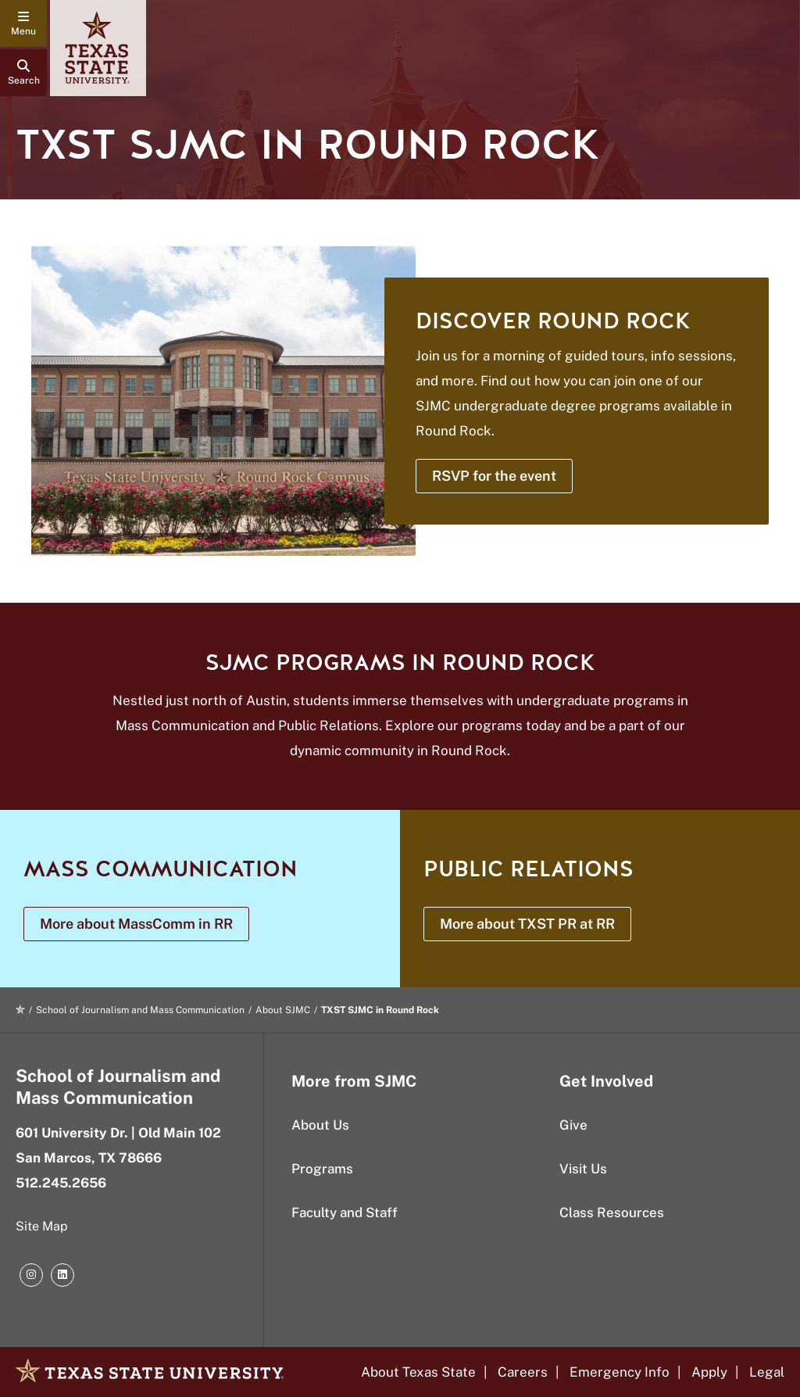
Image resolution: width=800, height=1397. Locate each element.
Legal (766, 1372)
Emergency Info (620, 1372)
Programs (322, 1169)
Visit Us (583, 1169)
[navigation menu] (23, 23)
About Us (320, 1125)
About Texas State (418, 1372)
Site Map (42, 1226)
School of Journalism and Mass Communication (140, 1010)
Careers (523, 1372)
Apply (709, 1372)
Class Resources (611, 1212)
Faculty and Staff (344, 1212)
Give (573, 1125)
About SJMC (282, 1010)
